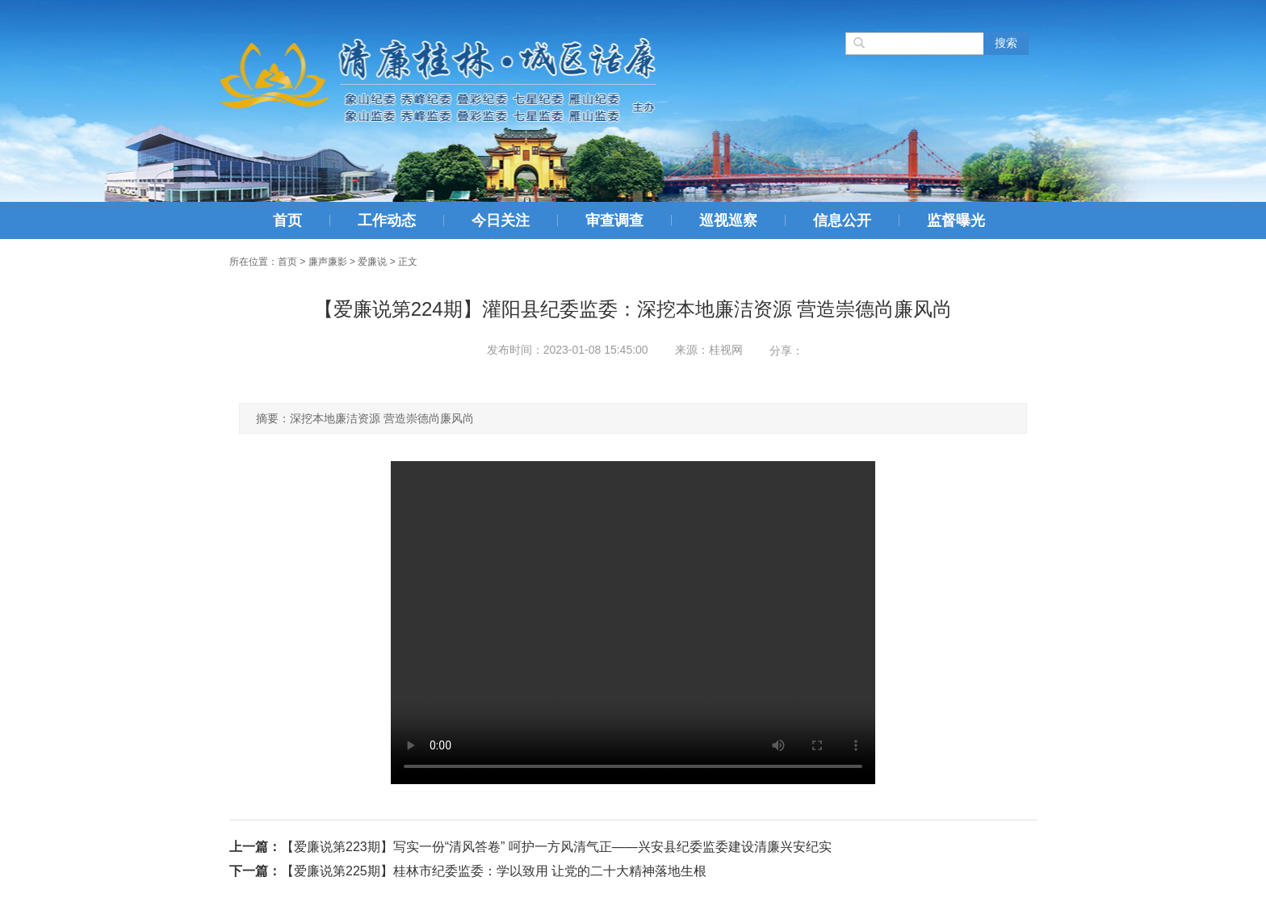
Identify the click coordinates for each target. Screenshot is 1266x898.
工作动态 (387, 220)
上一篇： (255, 847)
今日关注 (501, 220)
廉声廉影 (327, 261)
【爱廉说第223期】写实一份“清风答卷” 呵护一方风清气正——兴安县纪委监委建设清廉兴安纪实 (556, 847)
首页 (287, 220)
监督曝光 (956, 220)
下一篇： (255, 871)
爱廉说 (372, 261)
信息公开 (842, 220)
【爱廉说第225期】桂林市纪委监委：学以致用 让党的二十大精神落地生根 (493, 871)
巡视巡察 (728, 220)
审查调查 (614, 220)
